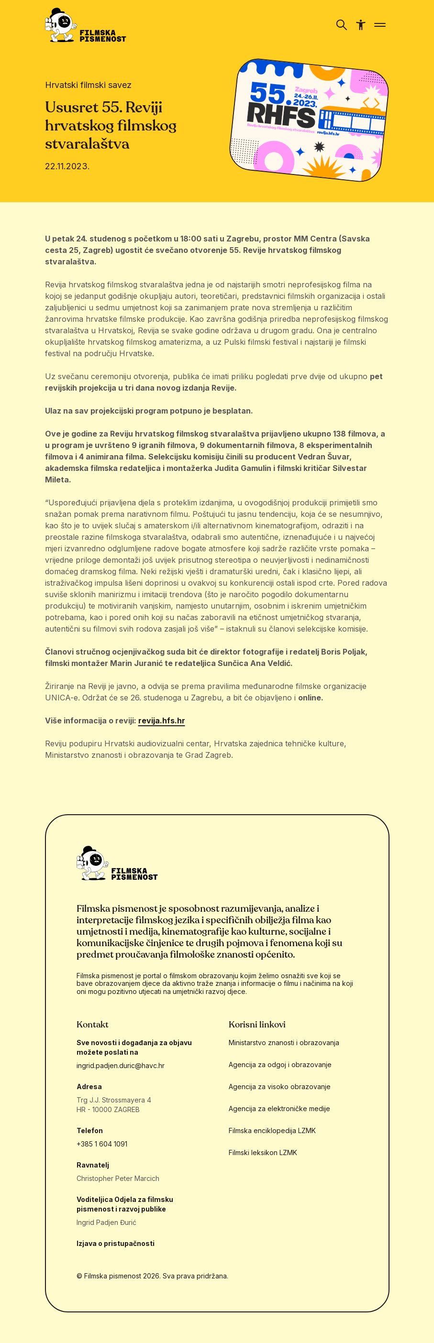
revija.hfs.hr (161, 720)
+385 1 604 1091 (102, 1144)
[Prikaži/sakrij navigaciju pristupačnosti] (360, 24)
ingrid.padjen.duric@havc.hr (121, 1065)
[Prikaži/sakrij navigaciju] (341, 24)
